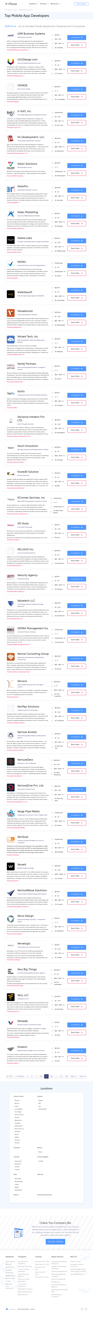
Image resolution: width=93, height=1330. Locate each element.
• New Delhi (17, 1178)
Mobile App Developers (25, 1289)
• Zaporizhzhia (42, 1109)
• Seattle (17, 1142)
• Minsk (40, 1152)
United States (18, 1096)
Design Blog (9, 1272)
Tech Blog (9, 1270)
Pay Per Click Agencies (58, 1279)
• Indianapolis (18, 1126)
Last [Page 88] (81, 1076)
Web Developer (23, 1294)
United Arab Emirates (44, 1195)
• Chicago (17, 1123)
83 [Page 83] (46, 1076)
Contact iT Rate (75, 1261)
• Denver (16, 1117)
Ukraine (40, 1096)
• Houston (17, 1140)
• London (17, 1166)
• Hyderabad (18, 1190)
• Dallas (16, 1137)
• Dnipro (40, 1100)
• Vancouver (18, 1161)
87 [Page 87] (61, 1076)
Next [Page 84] (72, 1076)
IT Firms (8, 1281)
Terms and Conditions (23, 1309)
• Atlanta (17, 1100)
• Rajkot (16, 1187)
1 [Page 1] (27, 1076)
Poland (16, 1195)
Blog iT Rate (10, 1267)
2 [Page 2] (31, 1076)
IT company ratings (11, 10)
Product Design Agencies (59, 1271)
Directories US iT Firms (42, 1261)
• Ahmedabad (18, 1181)
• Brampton (17, 1164)
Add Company (10, 1261)
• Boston (16, 1103)
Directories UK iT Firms (42, 1264)
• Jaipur (16, 1184)
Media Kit (9, 1264)
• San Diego (17, 1112)
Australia (17, 1147)
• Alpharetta (18, 1120)
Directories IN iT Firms (42, 1277)
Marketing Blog (10, 1275)
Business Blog (10, 1278)
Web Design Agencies (25, 1291)
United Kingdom (42, 1157)
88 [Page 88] (67, 1076)
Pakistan (40, 1174)
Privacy (32, 1309)
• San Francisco (19, 1114)
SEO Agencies (55, 1282)
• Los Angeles (18, 1109)
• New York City (19, 1128)
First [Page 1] (10, 1076)
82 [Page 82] (41, 1076)
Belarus (40, 1147)
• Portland (17, 1131)
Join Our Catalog (55, 1242)
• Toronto (17, 1169)
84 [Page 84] (51, 1076)
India (15, 1174)
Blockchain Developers (25, 1266)
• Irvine (16, 1106)
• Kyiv (39, 1103)
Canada (16, 1157)
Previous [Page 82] (21, 1076)
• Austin (16, 1134)
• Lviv (39, 1106)
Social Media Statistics (77, 1274)
